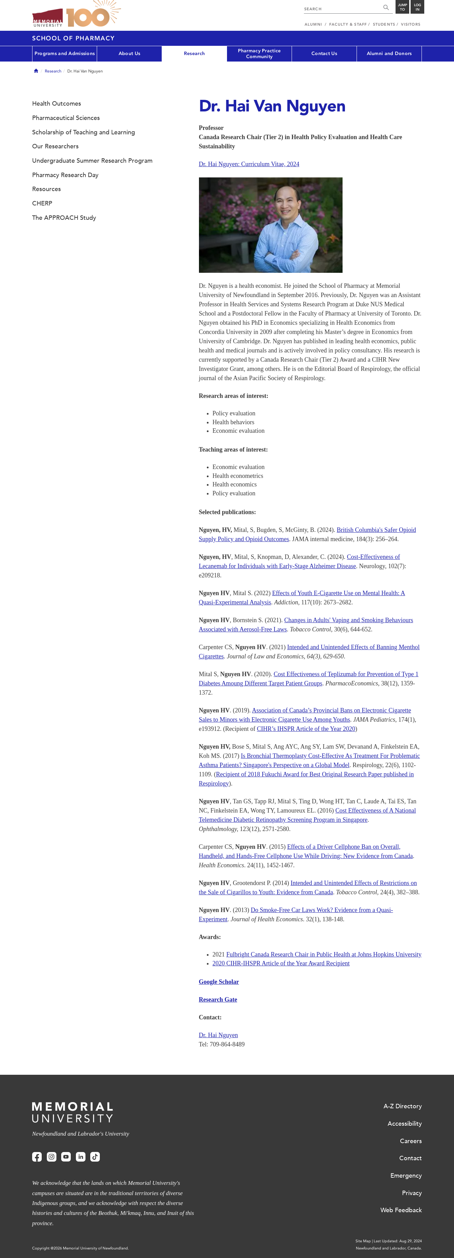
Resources (46, 189)
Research (194, 53)
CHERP (42, 203)
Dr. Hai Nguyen (218, 1035)
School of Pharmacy (73, 38)
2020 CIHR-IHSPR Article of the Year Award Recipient (281, 963)
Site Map (363, 1241)
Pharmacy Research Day (65, 175)
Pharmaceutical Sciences (66, 118)
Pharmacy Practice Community (259, 53)
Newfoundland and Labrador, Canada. (389, 1248)
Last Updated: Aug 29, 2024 (398, 1241)
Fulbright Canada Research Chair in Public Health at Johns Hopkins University (324, 954)
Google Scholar (219, 981)
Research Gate (218, 999)
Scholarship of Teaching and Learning (83, 132)
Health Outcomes (56, 103)
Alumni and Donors (389, 53)
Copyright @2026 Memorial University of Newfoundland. (80, 1248)
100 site (94, 13)
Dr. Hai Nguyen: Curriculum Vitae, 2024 (249, 164)
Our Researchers (55, 146)
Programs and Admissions (65, 53)
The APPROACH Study (64, 218)
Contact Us (324, 53)
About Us (129, 53)
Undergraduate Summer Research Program (92, 160)
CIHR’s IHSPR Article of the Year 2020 (306, 728)
